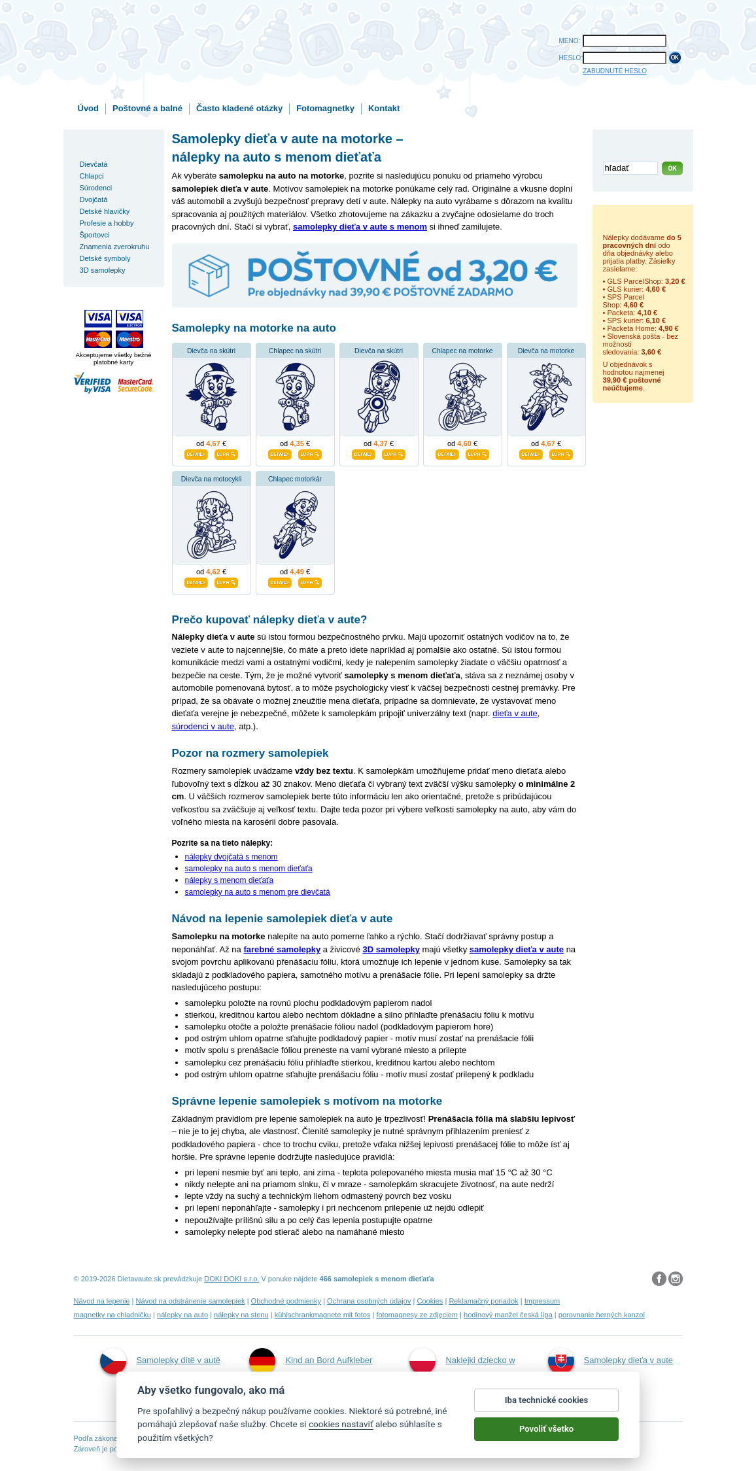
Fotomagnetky (325, 108)
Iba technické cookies (547, 1402)
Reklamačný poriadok (483, 1301)
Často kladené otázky (239, 108)
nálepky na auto (182, 1315)
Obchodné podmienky (286, 1301)
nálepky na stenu (241, 1315)
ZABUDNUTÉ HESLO (615, 71)
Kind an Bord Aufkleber (310, 1361)
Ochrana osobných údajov (369, 1301)
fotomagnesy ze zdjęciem (417, 1315)
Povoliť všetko (546, 1431)
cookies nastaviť (341, 1426)
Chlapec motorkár (295, 479)
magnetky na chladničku (113, 1315)
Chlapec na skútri (295, 351)
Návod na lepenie (102, 1301)
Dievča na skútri (211, 351)
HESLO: (571, 57)
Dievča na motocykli (211, 479)
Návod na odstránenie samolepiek (190, 1301)
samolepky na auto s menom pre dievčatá (257, 892)
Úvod (88, 108)
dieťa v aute (514, 713)
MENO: (570, 40)
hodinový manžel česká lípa (508, 1315)
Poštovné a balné (147, 108)
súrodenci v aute (203, 726)
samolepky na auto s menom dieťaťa (249, 868)
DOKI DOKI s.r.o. (231, 1279)
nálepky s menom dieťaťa (229, 880)
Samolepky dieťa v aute (610, 1361)
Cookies (430, 1301)
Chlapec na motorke (462, 351)
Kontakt (384, 108)
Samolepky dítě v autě (160, 1361)
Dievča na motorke (546, 351)
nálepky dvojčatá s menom (231, 856)
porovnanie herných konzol (601, 1315)
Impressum (542, 1301)
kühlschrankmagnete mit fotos (323, 1315)
